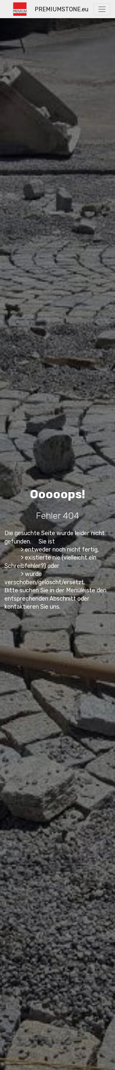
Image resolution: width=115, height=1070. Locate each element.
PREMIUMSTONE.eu (62, 9)
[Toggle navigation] (102, 9)
